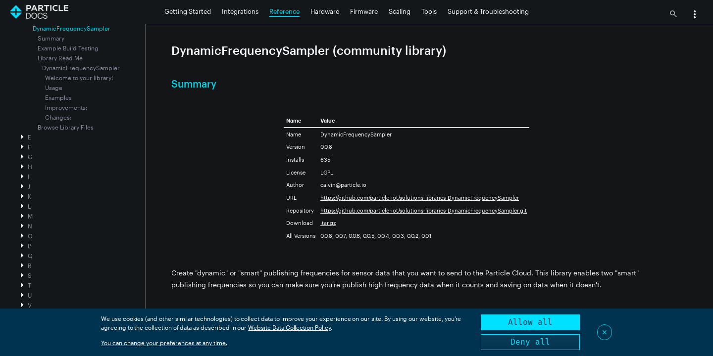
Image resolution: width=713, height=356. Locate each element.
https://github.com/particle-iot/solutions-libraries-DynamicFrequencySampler (419, 197)
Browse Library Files (66, 127)
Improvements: (66, 107)
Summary (51, 38)
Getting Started (187, 11)
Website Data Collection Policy (289, 327)
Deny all (530, 342)
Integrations (240, 11)
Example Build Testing (68, 47)
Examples (58, 97)
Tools (429, 11)
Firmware (364, 11)
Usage (53, 87)
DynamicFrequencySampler (81, 67)
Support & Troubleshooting (488, 11)
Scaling (399, 11)
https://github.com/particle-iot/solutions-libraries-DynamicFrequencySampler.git (423, 210)
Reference (284, 11)
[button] (695, 15)
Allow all (530, 322)
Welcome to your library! (79, 77)
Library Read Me (60, 57)
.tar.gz (328, 223)
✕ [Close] (605, 332)
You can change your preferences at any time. (164, 342)
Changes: (58, 117)
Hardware (324, 11)
